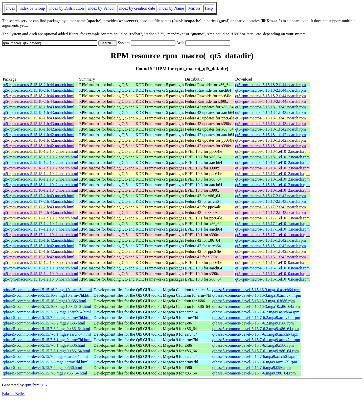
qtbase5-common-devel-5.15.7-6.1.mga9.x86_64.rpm (255, 351)
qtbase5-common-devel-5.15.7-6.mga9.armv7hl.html (45, 362)
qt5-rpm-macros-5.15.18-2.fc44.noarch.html (38, 85)
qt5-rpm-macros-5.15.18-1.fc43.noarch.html (38, 107)
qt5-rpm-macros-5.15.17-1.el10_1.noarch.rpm (272, 218)
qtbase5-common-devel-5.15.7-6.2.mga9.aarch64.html (47, 312)
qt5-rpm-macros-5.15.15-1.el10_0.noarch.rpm (272, 262)
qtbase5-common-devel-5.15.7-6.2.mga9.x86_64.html (46, 329)
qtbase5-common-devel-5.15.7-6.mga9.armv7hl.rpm (254, 362)
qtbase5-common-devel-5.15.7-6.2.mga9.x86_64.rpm (255, 329)
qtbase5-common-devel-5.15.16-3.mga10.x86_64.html (47, 306)
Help (209, 8)
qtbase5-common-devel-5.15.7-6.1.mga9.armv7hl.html (47, 340)
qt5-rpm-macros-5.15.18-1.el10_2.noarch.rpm (272, 151)
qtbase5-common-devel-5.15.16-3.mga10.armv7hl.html (48, 295)
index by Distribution (66, 8)
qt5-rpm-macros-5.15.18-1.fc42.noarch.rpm (270, 129)
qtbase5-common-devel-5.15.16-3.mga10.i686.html (44, 301)
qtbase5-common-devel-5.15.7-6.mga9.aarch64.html (45, 356)
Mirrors (194, 8)
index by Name (171, 8)
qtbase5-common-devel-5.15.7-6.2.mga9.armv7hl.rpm (256, 317)
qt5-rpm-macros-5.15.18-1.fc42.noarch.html (38, 129)
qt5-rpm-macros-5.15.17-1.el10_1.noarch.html (40, 218)
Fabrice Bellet (13, 393)
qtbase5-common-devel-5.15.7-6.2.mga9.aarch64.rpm (256, 312)
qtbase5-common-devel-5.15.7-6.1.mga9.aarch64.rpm (256, 334)
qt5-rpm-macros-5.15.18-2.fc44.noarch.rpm (270, 85)
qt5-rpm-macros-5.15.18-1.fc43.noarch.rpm (270, 107)
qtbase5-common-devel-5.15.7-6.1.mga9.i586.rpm (253, 345)
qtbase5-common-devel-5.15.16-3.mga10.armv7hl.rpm (256, 295)
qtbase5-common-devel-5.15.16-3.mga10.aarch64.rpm (256, 290)
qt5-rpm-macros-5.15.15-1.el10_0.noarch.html (40, 262)
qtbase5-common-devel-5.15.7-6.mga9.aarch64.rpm (254, 356)
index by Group (32, 8)
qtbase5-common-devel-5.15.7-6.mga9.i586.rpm (251, 367)
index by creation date (137, 8)
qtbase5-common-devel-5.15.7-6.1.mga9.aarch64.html (47, 334)
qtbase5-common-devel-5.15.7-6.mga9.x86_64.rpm (254, 373)
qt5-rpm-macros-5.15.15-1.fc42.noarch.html (38, 240)
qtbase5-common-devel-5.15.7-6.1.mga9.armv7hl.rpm (256, 340)
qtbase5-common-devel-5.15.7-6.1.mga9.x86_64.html (46, 351)
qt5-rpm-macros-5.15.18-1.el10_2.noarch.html (40, 151)
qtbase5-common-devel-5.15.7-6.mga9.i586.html (42, 367)
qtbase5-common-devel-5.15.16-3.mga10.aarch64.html (47, 290)
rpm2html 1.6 (36, 385)
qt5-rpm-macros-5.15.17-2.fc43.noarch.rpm (270, 196)
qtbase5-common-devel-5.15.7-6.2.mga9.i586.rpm (253, 323)
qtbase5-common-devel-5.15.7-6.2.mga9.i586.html (44, 323)
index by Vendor (101, 8)
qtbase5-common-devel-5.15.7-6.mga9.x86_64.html (45, 373)
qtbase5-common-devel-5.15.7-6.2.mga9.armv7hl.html (47, 317)
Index (10, 8)
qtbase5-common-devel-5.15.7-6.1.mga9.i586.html (44, 345)
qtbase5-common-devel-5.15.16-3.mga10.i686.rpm (253, 301)
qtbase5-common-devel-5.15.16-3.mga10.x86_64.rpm (256, 306)
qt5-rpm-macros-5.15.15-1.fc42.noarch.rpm (270, 240)
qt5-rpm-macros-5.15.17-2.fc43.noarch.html (38, 196)
